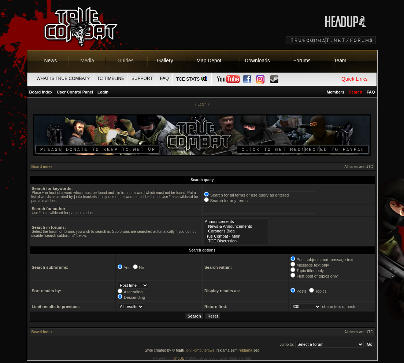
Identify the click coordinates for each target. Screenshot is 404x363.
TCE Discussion (236, 241)
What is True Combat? (63, 78)
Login (102, 92)
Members (335, 92)
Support (142, 78)
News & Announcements (236, 226)
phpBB (178, 358)
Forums (302, 60)
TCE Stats (192, 79)
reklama (245, 350)
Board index (41, 92)
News (50, 60)
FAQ (164, 78)
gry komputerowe (200, 350)
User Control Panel (75, 92)
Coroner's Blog (236, 231)
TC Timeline (110, 78)
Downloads (257, 60)
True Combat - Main (236, 236)
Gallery (165, 60)
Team (340, 60)
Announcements (236, 221)
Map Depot (209, 60)
